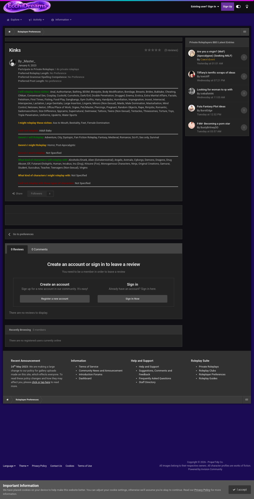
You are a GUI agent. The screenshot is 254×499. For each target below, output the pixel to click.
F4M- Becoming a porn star (213, 123)
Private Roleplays (209, 366)
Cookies (70, 466)
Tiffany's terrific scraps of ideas (216, 72)
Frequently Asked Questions (155, 378)
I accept (240, 489)
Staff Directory (147, 382)
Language (9, 466)
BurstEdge (206, 110)
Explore (15, 19)
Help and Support (149, 366)
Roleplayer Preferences (212, 374)
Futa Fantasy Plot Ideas (211, 106)
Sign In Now (132, 298)
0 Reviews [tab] (17, 249)
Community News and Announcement (101, 370)
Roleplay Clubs (207, 370)
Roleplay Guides (208, 378)
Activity (37, 19)
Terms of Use (85, 466)
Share (17, 193)
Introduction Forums (90, 374)
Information (62, 19)
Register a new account (54, 298)
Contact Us (56, 466)
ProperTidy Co (215, 462)
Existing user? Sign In (205, 6)
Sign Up (227, 6)
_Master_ (29, 61)
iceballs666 (207, 93)
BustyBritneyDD (209, 127)
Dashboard (85, 378)
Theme (23, 466)
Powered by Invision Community (205, 469)
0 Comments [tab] (40, 249)
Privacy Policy (39, 466)
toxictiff (204, 76)
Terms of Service (88, 366)
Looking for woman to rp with (214, 89)
